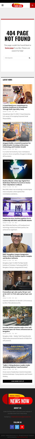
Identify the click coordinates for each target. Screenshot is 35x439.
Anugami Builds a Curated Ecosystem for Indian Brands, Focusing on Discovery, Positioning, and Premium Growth (17, 145)
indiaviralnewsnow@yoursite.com (21, 417)
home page (9, 48)
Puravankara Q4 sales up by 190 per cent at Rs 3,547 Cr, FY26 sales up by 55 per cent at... (17, 294)
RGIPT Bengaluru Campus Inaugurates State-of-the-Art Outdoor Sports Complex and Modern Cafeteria (17, 256)
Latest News (7, 80)
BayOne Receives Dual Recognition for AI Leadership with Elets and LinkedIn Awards (17, 219)
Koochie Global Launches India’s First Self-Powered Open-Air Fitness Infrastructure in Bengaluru (17, 329)
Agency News (7, 85)
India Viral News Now (22, 437)
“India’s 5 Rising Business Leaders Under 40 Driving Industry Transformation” (16, 366)
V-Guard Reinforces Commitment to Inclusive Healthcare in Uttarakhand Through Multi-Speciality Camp (15, 107)
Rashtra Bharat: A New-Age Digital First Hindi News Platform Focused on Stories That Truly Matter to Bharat (16, 183)
